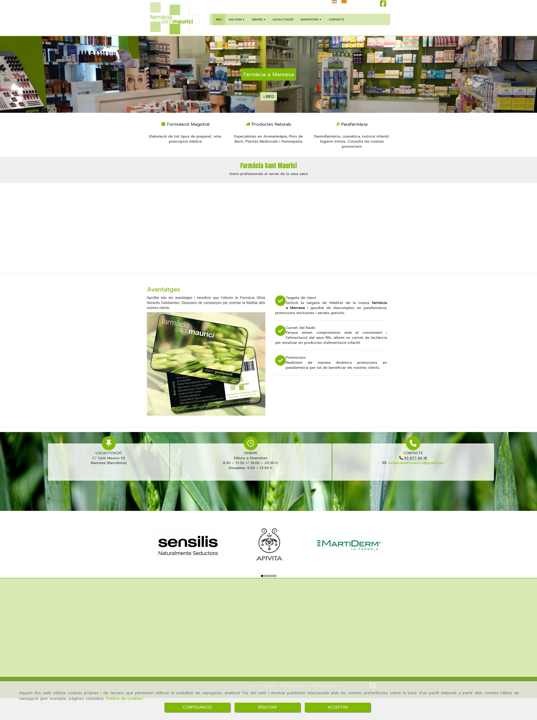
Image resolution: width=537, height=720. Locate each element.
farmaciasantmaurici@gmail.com (416, 463)
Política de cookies (124, 698)
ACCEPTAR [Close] (337, 707)
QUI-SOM (237, 19)
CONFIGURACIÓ (197, 707)
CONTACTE (336, 19)
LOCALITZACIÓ (283, 19)
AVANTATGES (311, 19)
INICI (219, 19)
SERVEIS (259, 19)
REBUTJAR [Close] (267, 707)
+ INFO (268, 96)
